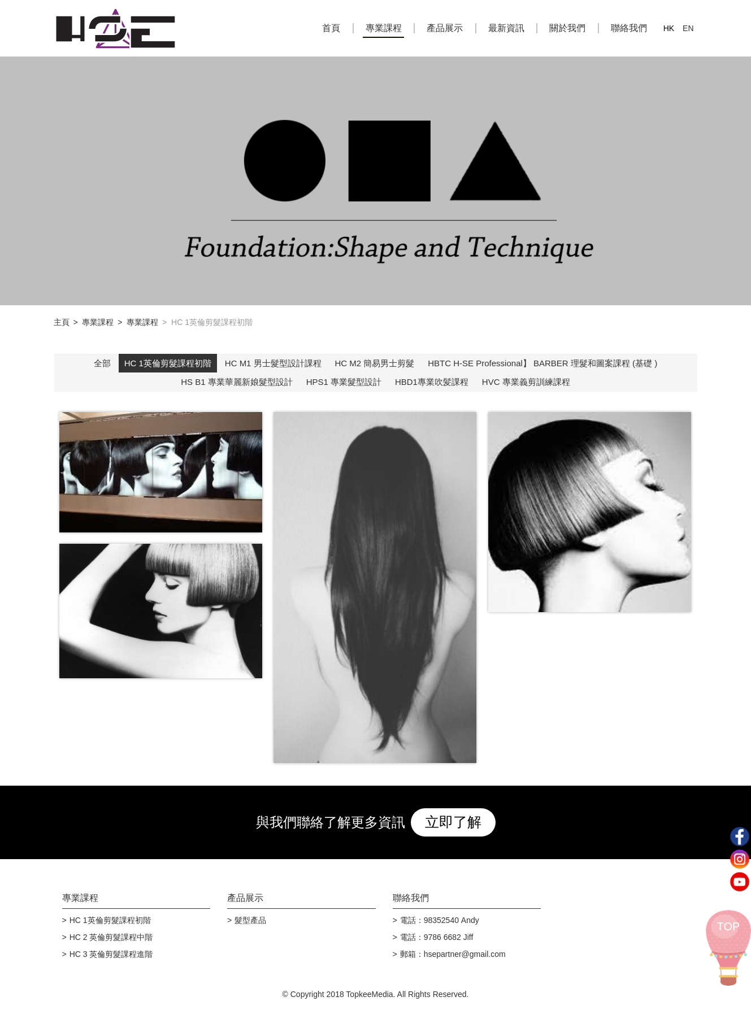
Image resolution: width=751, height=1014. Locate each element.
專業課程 (384, 28)
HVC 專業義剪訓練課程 (526, 382)
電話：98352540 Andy (439, 920)
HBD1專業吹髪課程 (431, 382)
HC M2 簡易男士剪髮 (375, 363)
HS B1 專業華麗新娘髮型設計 (237, 382)
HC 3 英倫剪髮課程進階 (111, 954)
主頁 (62, 322)
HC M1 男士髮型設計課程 (273, 363)
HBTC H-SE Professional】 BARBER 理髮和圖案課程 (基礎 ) (542, 363)
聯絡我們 (629, 28)
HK (668, 28)
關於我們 (567, 28)
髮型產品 (250, 920)
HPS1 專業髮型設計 (343, 382)
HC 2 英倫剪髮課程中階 (111, 937)
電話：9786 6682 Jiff (437, 937)
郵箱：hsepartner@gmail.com (453, 954)
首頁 (331, 28)
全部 (102, 363)
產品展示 (445, 28)
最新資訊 (506, 28)
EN (688, 28)
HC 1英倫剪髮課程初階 (167, 363)
